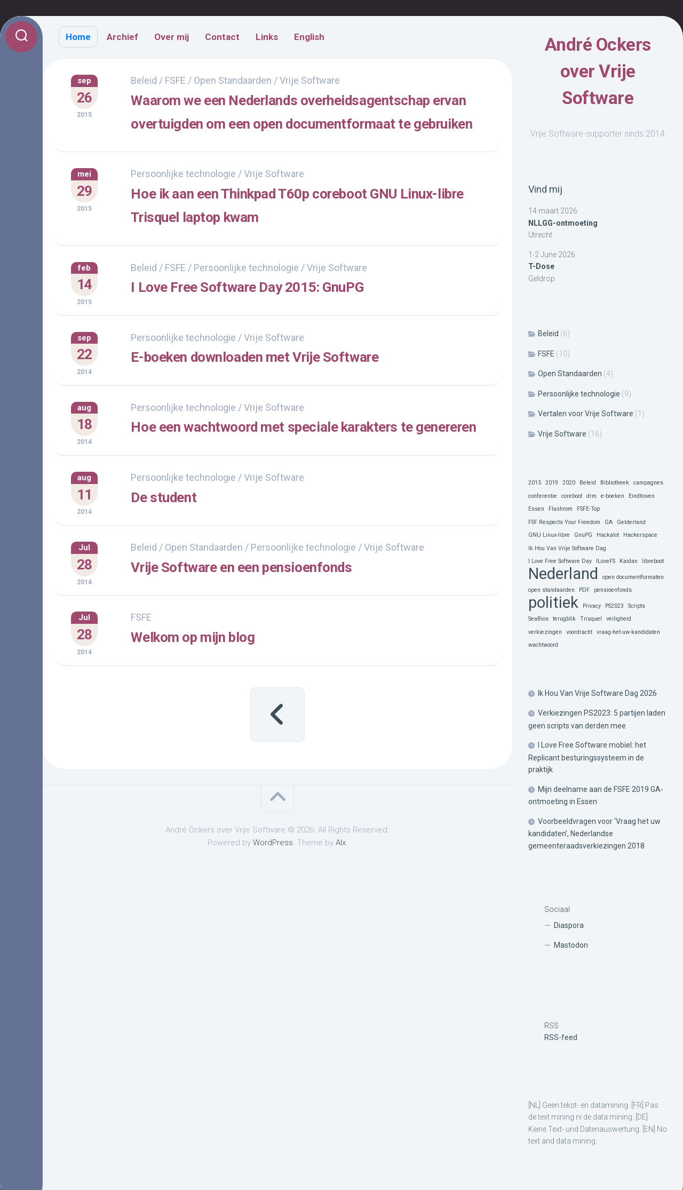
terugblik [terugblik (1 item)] (564, 618)
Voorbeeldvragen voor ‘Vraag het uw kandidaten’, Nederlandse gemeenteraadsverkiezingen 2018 (594, 833)
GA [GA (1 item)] (609, 522)
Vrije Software (562, 434)
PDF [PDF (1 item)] (584, 589)
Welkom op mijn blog (229, 693)
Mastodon (571, 945)
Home (78, 36)
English (309, 36)
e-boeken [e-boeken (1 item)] (612, 496)
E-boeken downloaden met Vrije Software (307, 397)
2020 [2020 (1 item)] (568, 482)
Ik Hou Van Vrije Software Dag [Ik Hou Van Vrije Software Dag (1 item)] (567, 548)
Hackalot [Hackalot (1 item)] (608, 534)
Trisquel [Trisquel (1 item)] (591, 618)
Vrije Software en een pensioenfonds (290, 625)
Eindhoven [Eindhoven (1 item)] (642, 496)
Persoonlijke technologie (579, 394)
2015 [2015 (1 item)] (534, 482)
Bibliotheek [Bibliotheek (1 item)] (614, 482)
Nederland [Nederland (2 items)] (563, 574)
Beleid (548, 333)
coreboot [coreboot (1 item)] (571, 496)
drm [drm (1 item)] (591, 496)
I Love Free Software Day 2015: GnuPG (297, 329)
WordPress (273, 898)
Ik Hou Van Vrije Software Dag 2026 (597, 693)
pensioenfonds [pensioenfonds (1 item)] (613, 589)
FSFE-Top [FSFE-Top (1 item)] (588, 508)
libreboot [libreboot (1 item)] (653, 561)
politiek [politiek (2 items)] (553, 603)
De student (190, 557)
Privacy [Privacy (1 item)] (592, 605)
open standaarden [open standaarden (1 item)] (551, 589)
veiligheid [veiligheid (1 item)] (618, 618)
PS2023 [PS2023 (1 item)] (614, 605)
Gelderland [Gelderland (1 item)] (631, 522)
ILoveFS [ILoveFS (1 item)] (605, 561)
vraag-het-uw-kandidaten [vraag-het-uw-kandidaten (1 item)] (628, 632)
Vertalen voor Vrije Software (585, 413)
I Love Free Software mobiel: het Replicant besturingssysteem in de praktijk (587, 757)
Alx (341, 898)
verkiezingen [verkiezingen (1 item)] (545, 632)
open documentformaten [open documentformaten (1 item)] (633, 577)
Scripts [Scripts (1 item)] (636, 605)
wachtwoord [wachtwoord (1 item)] (543, 644)
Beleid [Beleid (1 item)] (587, 482)
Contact (222, 36)
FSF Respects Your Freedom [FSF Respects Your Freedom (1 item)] (564, 522)
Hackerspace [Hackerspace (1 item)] (640, 534)
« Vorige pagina (277, 770)
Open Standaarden (570, 373)
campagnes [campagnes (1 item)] (648, 482)
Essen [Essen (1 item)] (536, 508)
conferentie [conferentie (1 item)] (542, 496)
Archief (122, 36)
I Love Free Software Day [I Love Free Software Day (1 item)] (560, 561)
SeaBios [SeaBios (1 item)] (538, 618)
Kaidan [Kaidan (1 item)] (629, 561)
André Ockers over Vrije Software (598, 71)
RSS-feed (560, 1037)
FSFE (546, 354)
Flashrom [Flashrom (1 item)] (561, 508)
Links (267, 36)
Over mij (171, 36)
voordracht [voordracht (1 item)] (579, 632)
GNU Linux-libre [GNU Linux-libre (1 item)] (549, 534)
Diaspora (569, 925)
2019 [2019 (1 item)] (551, 482)
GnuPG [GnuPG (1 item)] (583, 534)
